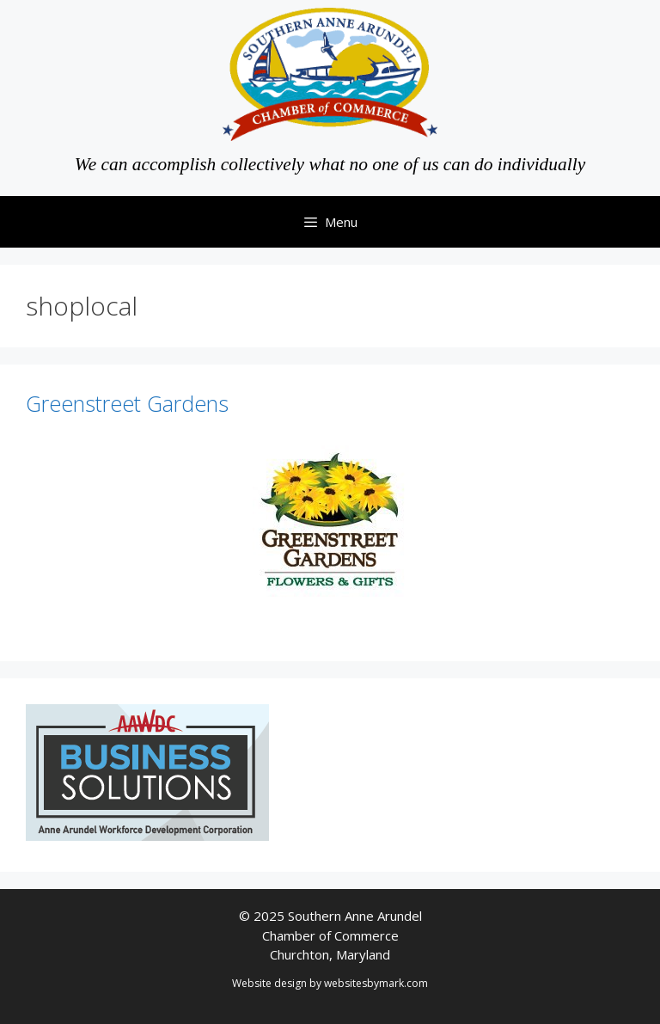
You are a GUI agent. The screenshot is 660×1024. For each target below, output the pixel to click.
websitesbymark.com (376, 983)
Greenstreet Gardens (127, 403)
